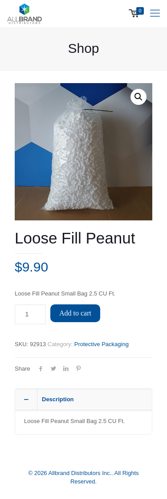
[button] (138, 97)
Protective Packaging (101, 344)
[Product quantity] (30, 314)
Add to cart (75, 313)
